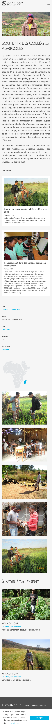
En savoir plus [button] (14, 723)
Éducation (5, 310)
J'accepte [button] (39, 718)
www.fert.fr (5, 350)
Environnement (15, 310)
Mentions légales (39, 705)
